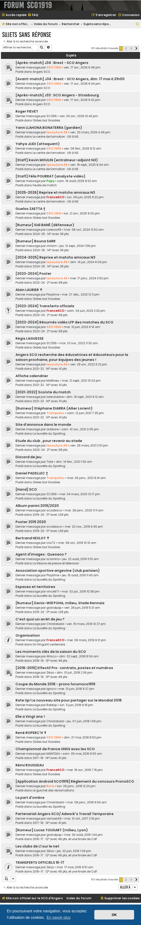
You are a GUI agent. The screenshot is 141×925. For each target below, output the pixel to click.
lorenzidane (55, 397)
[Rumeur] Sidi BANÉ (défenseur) (44, 225)
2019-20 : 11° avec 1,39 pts (51, 515)
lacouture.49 (56, 132)
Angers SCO (41, 72)
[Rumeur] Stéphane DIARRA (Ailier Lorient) (54, 408)
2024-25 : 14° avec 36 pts (51, 234)
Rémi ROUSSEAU (29, 765)
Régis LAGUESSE (29, 338)
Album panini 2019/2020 (37, 505)
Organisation (27, 635)
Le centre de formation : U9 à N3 (55, 137)
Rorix (50, 786)
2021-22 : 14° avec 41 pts (50, 369)
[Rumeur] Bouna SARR (35, 241)
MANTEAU (53, 754)
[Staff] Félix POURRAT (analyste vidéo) (50, 176)
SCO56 (51, 116)
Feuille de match (45, 185)
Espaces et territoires (35, 586)
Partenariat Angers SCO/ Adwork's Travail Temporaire (64, 813)
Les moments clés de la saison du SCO (50, 651)
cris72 (50, 543)
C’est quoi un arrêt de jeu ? (40, 619)
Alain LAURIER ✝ (29, 289)
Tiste (49, 462)
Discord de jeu (28, 457)
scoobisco (54, 510)
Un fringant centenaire (49, 644)
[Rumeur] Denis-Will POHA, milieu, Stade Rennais (60, 603)
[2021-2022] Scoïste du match (43, 392)
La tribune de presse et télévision (56, 563)
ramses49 (53, 818)
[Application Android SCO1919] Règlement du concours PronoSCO (74, 781)
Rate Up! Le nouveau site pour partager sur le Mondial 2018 (68, 700)
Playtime (52, 294)
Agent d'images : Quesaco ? (41, 554)
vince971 (52, 591)
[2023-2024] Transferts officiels (44, 306)
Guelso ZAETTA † (30, 208)
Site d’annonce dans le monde (43, 424)
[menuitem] (33, 15)
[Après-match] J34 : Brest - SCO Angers (51, 62)
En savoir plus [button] (59, 917)
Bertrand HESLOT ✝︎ (32, 538)
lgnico (51, 689)
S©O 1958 (53, 67)
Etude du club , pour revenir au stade (48, 440)
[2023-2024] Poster (33, 273)
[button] (136, 48)
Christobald (55, 624)
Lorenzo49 (53, 230)
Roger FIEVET (26, 111)
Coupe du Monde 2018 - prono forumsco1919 (55, 684)
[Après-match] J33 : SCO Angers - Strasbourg (57, 95)
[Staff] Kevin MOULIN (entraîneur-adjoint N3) (56, 160)
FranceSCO (55, 197)
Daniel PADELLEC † (31, 473)
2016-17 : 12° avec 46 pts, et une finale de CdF (65, 839)
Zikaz (50, 672)
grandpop (53, 608)
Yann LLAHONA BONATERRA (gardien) (48, 127)
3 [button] (131, 48)
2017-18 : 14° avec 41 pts (49, 758)
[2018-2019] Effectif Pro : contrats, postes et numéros (64, 667)
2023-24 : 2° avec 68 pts (50, 283)
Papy (50, 181)
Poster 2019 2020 (30, 522)
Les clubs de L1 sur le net (37, 846)
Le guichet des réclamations (53, 790)
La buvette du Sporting (49, 433)
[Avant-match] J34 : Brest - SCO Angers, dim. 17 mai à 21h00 (70, 79)
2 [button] (126, 48)
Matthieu (52, 381)
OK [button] (114, 915)
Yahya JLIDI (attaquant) (37, 143)
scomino (53, 559)
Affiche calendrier (31, 376)
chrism (51, 246)
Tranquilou (55, 413)
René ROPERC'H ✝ (31, 732)
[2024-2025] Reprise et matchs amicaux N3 (55, 257)
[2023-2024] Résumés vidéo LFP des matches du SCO (64, 322)
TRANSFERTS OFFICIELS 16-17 (39, 862)
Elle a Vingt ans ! (30, 716)
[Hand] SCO (26, 489)
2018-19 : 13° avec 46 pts (50, 661)
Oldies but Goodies (46, 120)
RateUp (51, 705)
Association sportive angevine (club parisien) (57, 570)
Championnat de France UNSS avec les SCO (55, 749)
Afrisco (51, 656)
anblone (52, 429)
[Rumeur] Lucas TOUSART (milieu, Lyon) (51, 830)
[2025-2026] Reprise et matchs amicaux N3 (55, 192)
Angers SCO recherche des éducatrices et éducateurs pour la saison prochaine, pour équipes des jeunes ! (71, 357)
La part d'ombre (30, 797)
